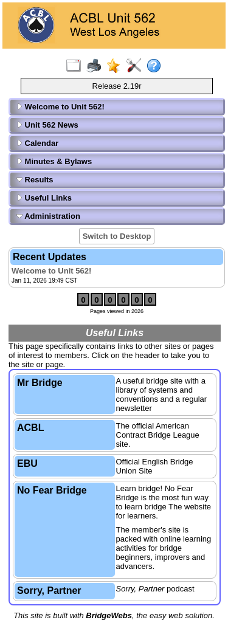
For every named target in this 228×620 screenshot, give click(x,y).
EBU (27, 463)
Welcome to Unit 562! (60, 106)
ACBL (30, 427)
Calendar (37, 143)
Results (35, 179)
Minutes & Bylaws (54, 161)
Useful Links (44, 197)
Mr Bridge (40, 382)
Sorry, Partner (49, 590)
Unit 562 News (47, 124)
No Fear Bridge (52, 490)
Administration (48, 216)
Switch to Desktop (117, 236)
